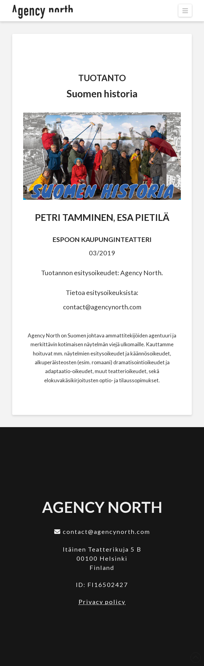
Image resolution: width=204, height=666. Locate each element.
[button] (185, 10)
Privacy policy (102, 601)
